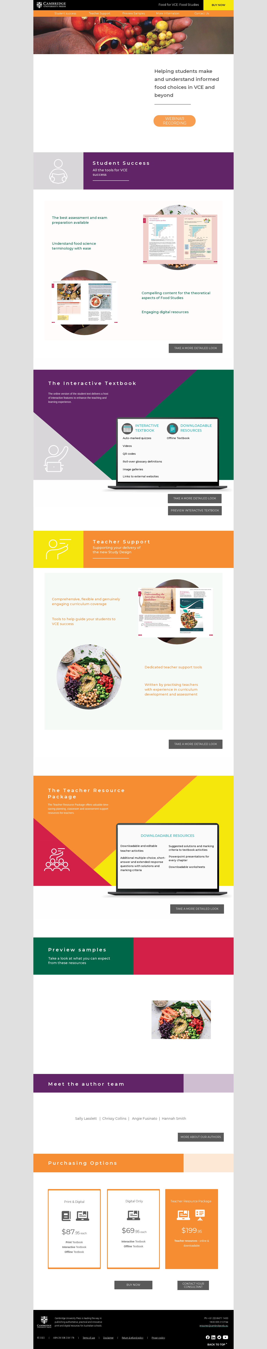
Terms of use (89, 1338)
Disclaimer (108, 1338)
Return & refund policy (132, 1338)
